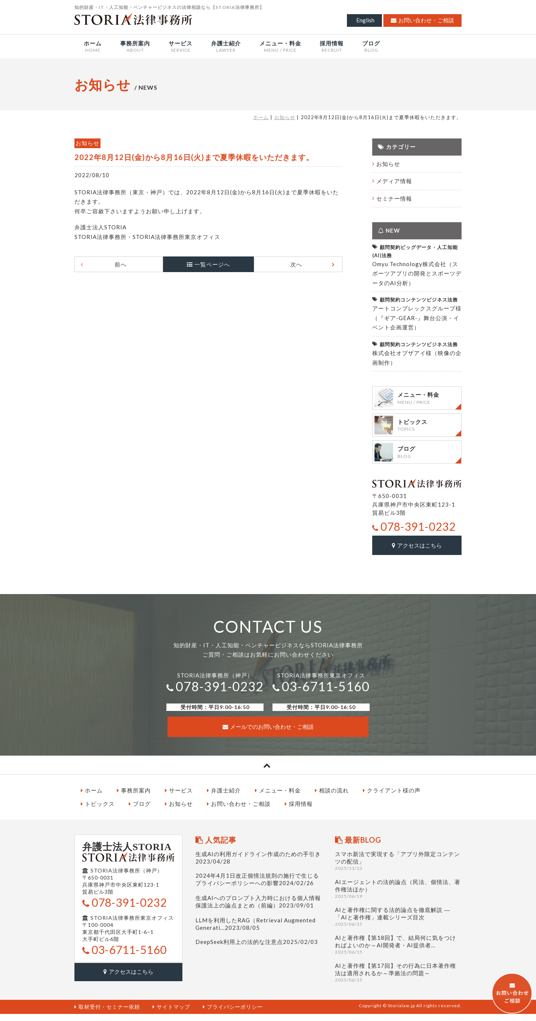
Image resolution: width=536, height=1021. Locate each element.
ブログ (140, 810)
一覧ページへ (212, 264)
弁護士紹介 (224, 797)
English (365, 20)
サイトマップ (171, 1014)
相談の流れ (332, 797)
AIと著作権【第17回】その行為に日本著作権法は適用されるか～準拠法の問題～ (398, 979)
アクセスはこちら (417, 552)
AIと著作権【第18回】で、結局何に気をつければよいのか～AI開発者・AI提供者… (398, 951)
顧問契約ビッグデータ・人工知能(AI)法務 (415, 250)
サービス (179, 797)
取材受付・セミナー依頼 (107, 1014)
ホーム (261, 117)
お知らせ (284, 117)
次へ (290, 264)
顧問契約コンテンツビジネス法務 (415, 299)
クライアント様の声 (392, 797)
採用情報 (299, 810)
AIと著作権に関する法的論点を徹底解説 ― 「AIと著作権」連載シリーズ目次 (398, 923)
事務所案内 (134, 797)
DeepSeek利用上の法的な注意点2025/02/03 (256, 948)
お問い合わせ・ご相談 (422, 20)
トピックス (98, 810)
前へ (127, 264)
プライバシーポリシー (233, 1014)
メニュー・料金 (278, 797)
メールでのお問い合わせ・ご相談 (268, 733)
